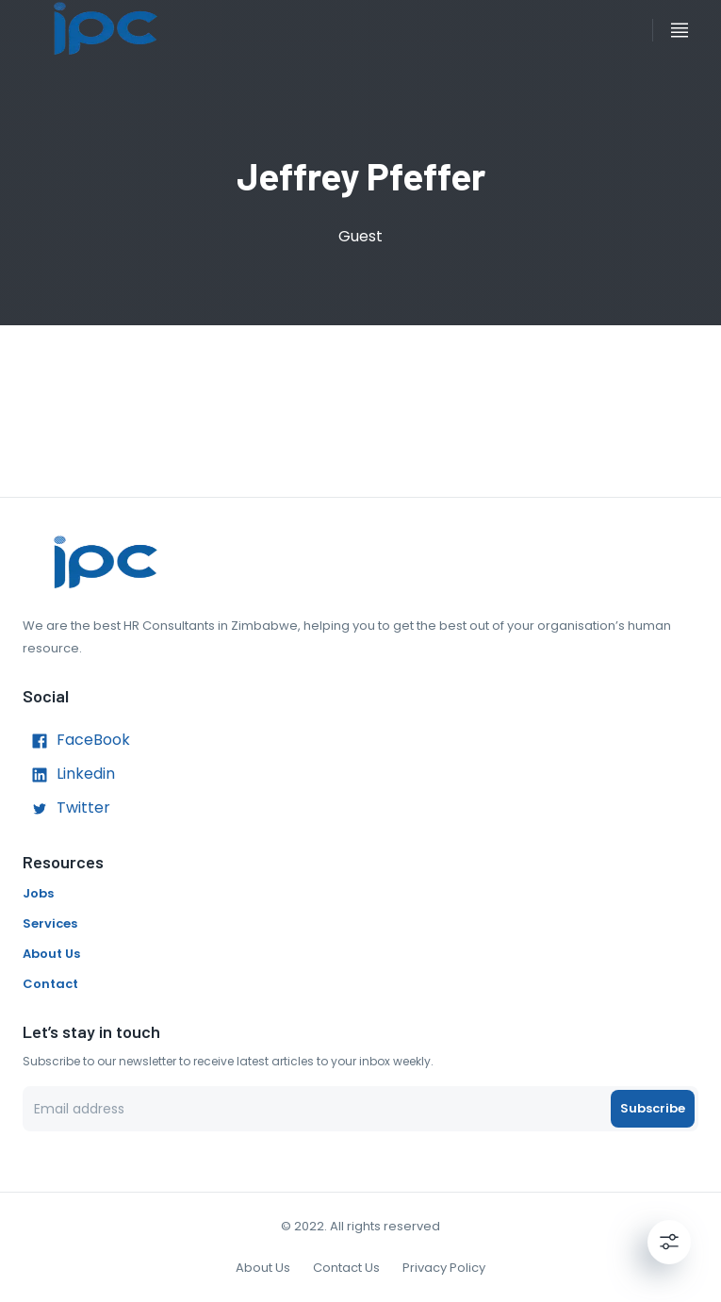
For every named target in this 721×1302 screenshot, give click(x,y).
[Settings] (669, 1242)
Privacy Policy (443, 1268)
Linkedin (69, 775)
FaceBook (76, 741)
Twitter (66, 809)
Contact (50, 984)
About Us (51, 954)
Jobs (38, 893)
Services (50, 923)
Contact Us (346, 1268)
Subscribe (653, 1109)
